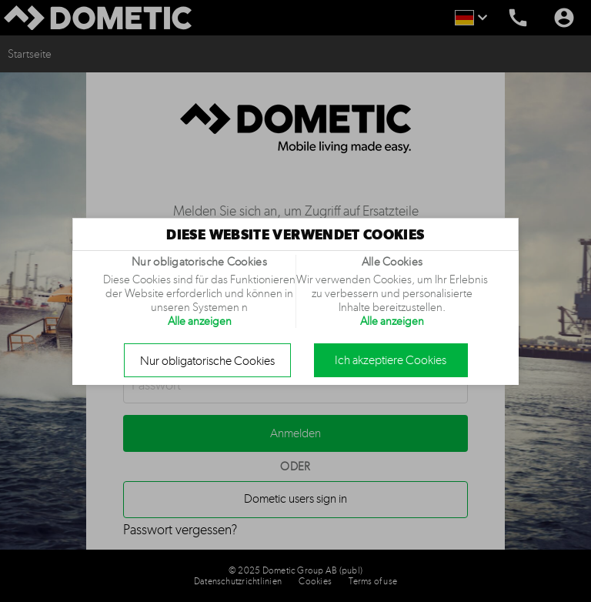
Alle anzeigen (200, 321)
